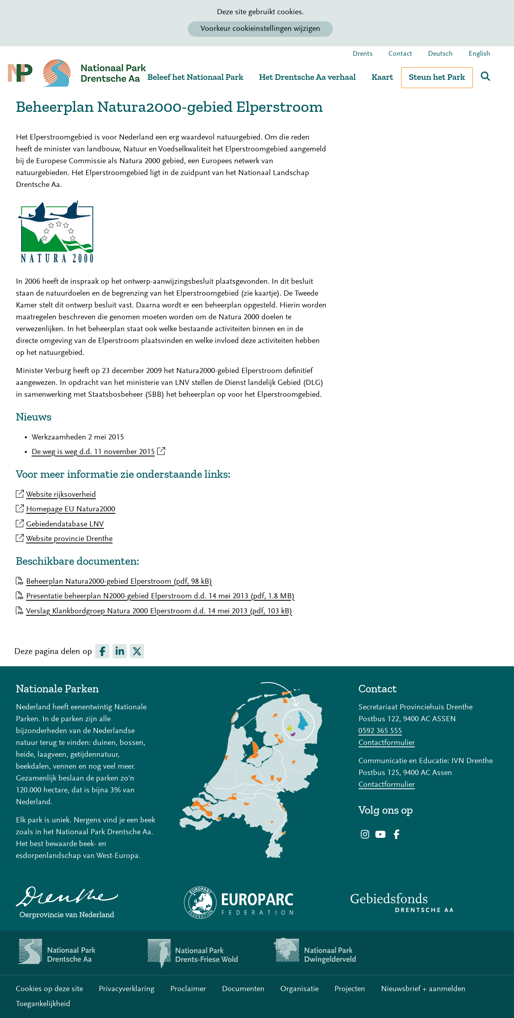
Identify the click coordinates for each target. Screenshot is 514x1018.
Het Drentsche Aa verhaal (307, 77)
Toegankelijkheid (43, 1004)
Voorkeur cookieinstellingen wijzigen (260, 29)
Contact (400, 54)
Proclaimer (188, 989)
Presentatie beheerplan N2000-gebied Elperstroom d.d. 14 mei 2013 (160, 596)
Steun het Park (437, 77)
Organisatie (299, 989)
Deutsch (440, 54)
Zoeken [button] (485, 76)
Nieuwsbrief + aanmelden (423, 989)
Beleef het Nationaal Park (195, 77)
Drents (363, 54)
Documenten (243, 989)
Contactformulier (386, 743)
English (479, 54)
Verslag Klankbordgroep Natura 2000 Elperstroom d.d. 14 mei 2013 (159, 611)
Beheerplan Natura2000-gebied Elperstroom (119, 582)
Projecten (349, 989)
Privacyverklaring (126, 989)
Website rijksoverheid (61, 495)
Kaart (382, 77)
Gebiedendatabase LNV (65, 524)
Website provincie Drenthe (69, 539)
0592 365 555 (380, 731)
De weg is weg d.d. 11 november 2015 (98, 452)
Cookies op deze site (49, 989)
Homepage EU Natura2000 (70, 509)
